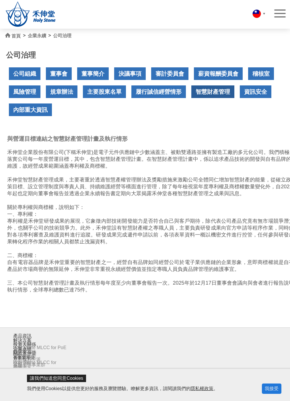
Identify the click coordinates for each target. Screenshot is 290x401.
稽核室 (261, 74)
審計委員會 (169, 74)
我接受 (272, 388)
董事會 (58, 74)
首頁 (13, 35)
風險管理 (24, 92)
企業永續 (37, 35)
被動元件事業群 (29, 364)
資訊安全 (255, 92)
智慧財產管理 (213, 92)
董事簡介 (92, 74)
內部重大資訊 (30, 110)
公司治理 (62, 35)
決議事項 (129, 74)
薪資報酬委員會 (218, 74)
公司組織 (24, 74)
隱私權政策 (201, 388)
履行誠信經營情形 (159, 92)
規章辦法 (61, 92)
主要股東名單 (104, 92)
